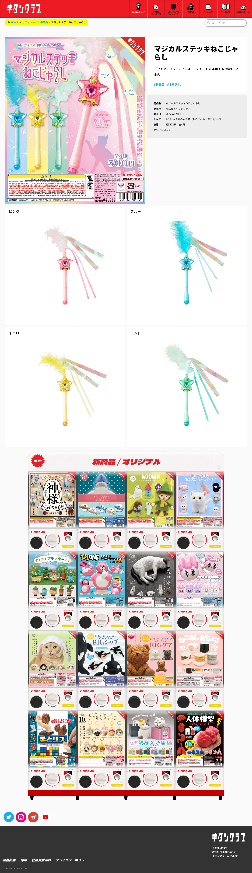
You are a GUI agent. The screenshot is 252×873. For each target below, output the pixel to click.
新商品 (44, 22)
